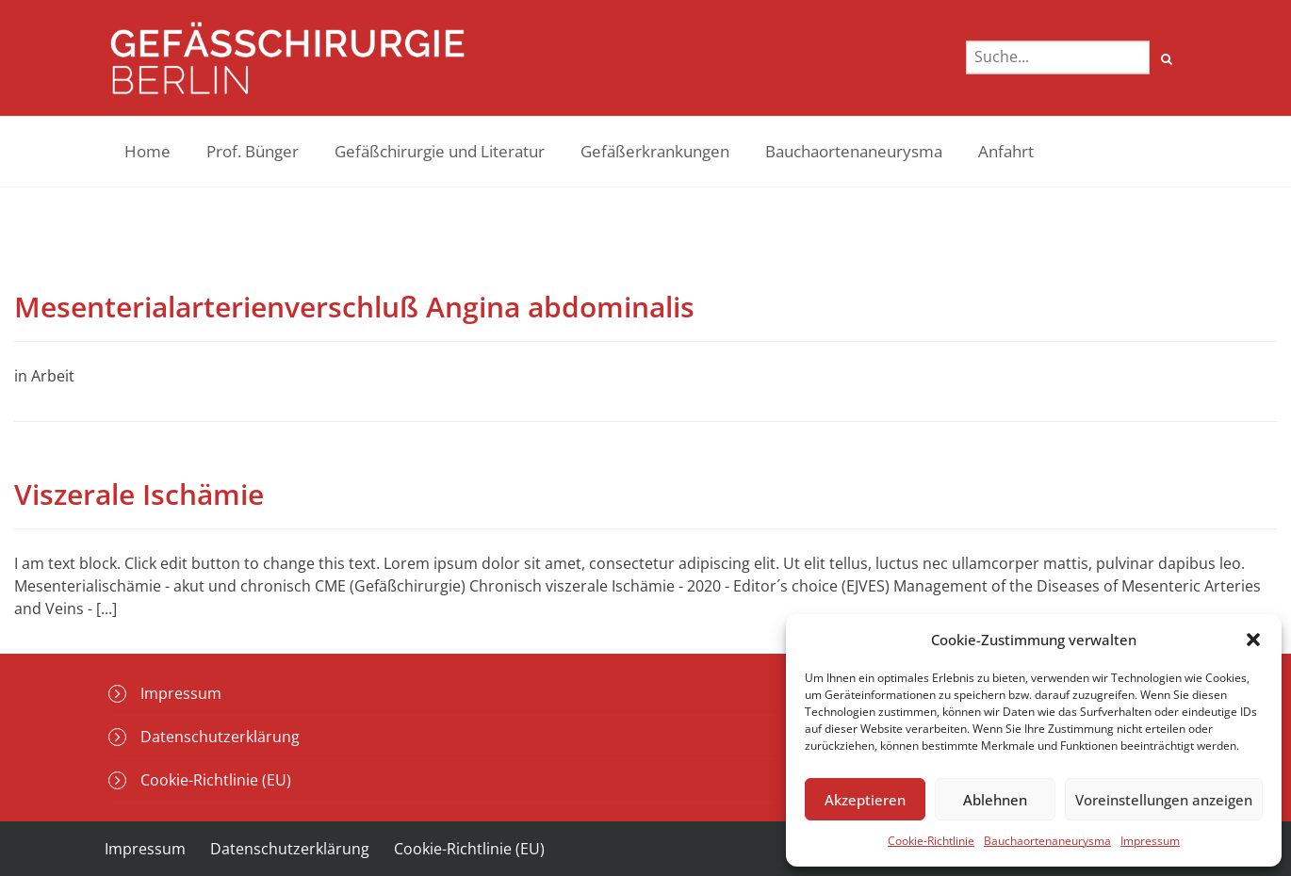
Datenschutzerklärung (220, 736)
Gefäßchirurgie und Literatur (440, 151)
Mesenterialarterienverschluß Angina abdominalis (354, 306)
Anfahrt (1006, 151)
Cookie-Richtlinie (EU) (215, 780)
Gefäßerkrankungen (654, 151)
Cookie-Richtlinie (931, 841)
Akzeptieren (865, 799)
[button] (1253, 639)
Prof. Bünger (252, 151)
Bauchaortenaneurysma (1047, 841)
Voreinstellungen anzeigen (1163, 799)
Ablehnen (995, 799)
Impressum (1150, 841)
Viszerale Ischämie (139, 494)
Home (147, 151)
